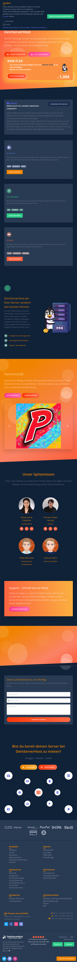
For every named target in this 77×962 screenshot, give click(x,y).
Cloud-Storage (48, 857)
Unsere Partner (31, 395)
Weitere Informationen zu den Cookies (16, 27)
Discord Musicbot (49, 878)
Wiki (44, 906)
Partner (46, 903)
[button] (9, 426)
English (58, 944)
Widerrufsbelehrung (50, 901)
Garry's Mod (13, 885)
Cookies (6, 16)
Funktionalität (9, 21)
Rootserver (13, 855)
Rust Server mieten (16, 888)
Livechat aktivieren (66, 959)
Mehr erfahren (15, 172)
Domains (12, 862)
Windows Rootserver (16, 898)
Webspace (13, 850)
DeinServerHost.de (17, 942)
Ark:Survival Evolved (16, 878)
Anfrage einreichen (19, 609)
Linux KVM (47, 853)
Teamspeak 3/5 (48, 873)
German (69, 944)
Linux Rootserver (15, 901)
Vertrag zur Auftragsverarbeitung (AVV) (57, 898)
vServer (12, 853)
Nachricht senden (38, 719)
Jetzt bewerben (13, 395)
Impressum (63, 937)
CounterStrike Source (17, 883)
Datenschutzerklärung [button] (38, 27)
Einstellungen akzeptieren (60, 16)
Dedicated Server (15, 857)
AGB (71, 937)
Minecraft (12, 873)
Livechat (7, 24)
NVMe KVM (47, 855)
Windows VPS (48, 850)
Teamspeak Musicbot (51, 876)
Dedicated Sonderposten (18, 860)
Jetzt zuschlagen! (17, 76)
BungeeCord (13, 876)
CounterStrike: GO (15, 880)
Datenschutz (68, 939)
